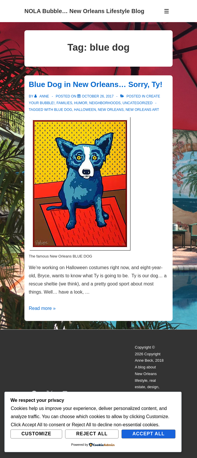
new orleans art (142, 110)
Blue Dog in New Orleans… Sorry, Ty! (95, 84)
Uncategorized (138, 103)
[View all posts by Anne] (42, 96)
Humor (80, 103)
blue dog (63, 110)
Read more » (42, 308)
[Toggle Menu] (166, 11)
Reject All (92, 433)
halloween (85, 110)
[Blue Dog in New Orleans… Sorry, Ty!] (98, 96)
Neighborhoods (105, 103)
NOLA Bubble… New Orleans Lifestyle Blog (84, 11)
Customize (36, 433)
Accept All (148, 433)
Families (64, 103)
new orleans (111, 110)
